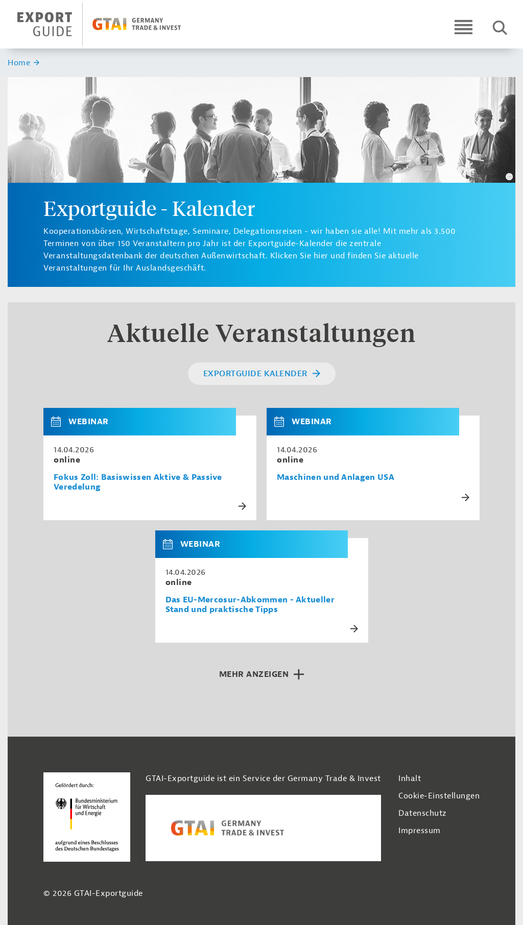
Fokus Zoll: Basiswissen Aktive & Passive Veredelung (138, 482)
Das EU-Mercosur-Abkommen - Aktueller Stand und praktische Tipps (250, 605)
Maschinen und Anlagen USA (335, 477)
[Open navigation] (463, 26)
